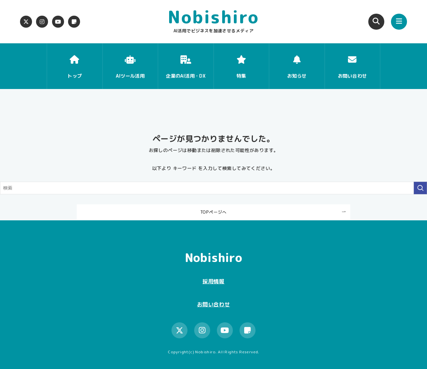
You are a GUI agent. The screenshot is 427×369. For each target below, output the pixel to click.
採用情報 (213, 281)
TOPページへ (213, 212)
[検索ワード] (213, 188)
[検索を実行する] (420, 188)
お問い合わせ (213, 304)
